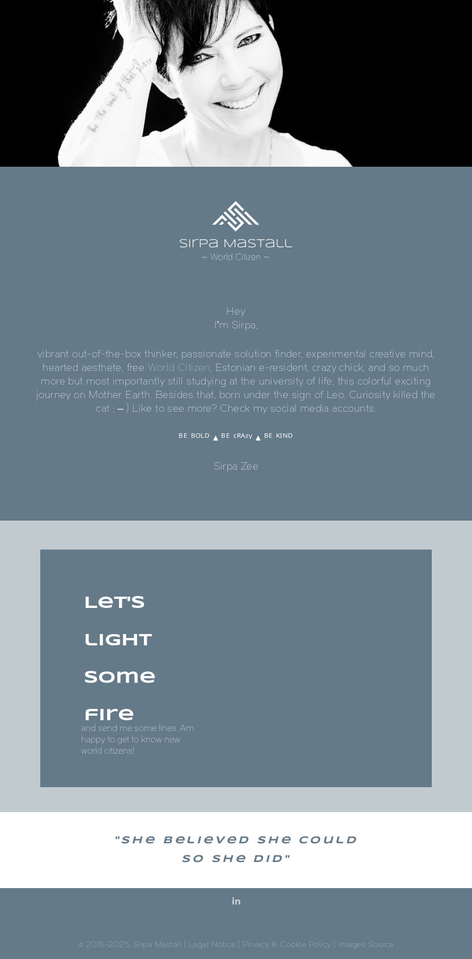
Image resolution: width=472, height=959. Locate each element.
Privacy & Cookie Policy (287, 944)
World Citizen (179, 367)
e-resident (283, 367)
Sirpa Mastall (157, 944)
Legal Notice (212, 944)
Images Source (366, 944)
